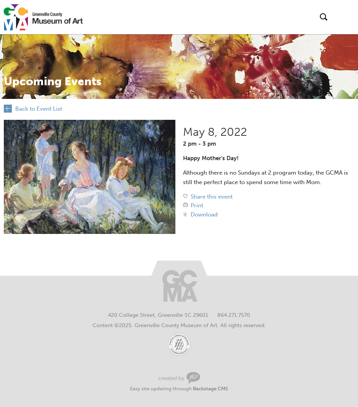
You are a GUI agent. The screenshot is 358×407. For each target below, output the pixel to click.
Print (197, 205)
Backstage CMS (210, 388)
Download (204, 215)
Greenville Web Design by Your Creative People (179, 378)
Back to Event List (38, 108)
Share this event (212, 197)
